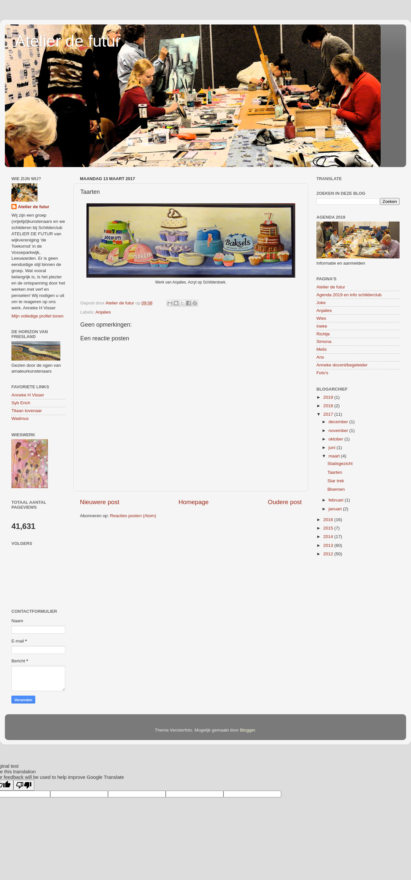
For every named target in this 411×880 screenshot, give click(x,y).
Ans (320, 357)
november (338, 430)
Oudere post (285, 502)
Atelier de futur (68, 41)
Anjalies (103, 312)
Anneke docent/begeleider (342, 365)
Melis (321, 349)
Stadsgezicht (340, 463)
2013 (328, 545)
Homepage (193, 502)
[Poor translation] (23, 785)
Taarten (334, 472)
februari (336, 500)
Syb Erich (20, 402)
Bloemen (336, 489)
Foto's (322, 372)
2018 (328, 405)
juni (332, 447)
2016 (328, 519)
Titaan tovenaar (26, 410)
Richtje (323, 334)
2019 (328, 397)
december (338, 421)
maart (334, 456)
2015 (328, 528)
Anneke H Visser (27, 395)
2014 (328, 536)
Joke (321, 302)
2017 (328, 414)
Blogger (247, 730)
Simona (323, 341)
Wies (321, 318)
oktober (336, 439)
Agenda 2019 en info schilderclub (349, 294)
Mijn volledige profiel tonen (37, 316)
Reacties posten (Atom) (133, 515)
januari (335, 508)
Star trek (335, 480)
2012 (328, 553)
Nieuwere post (99, 502)
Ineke (321, 326)
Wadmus (20, 418)
